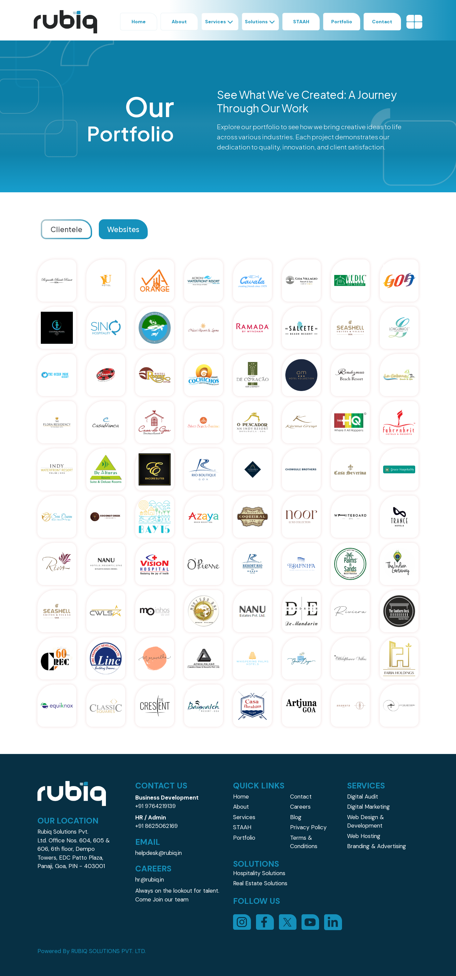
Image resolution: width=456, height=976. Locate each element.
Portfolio (244, 837)
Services (244, 817)
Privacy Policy (308, 827)
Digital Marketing (368, 806)
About (241, 806)
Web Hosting (363, 836)
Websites (123, 229)
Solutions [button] (260, 21)
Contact (301, 796)
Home (241, 796)
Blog (296, 817)
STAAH (242, 827)
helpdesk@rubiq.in (158, 853)
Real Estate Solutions (260, 883)
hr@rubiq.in (149, 879)
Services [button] (219, 21)
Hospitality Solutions (259, 873)
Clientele (66, 229)
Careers (300, 806)
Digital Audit (362, 796)
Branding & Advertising (376, 846)
